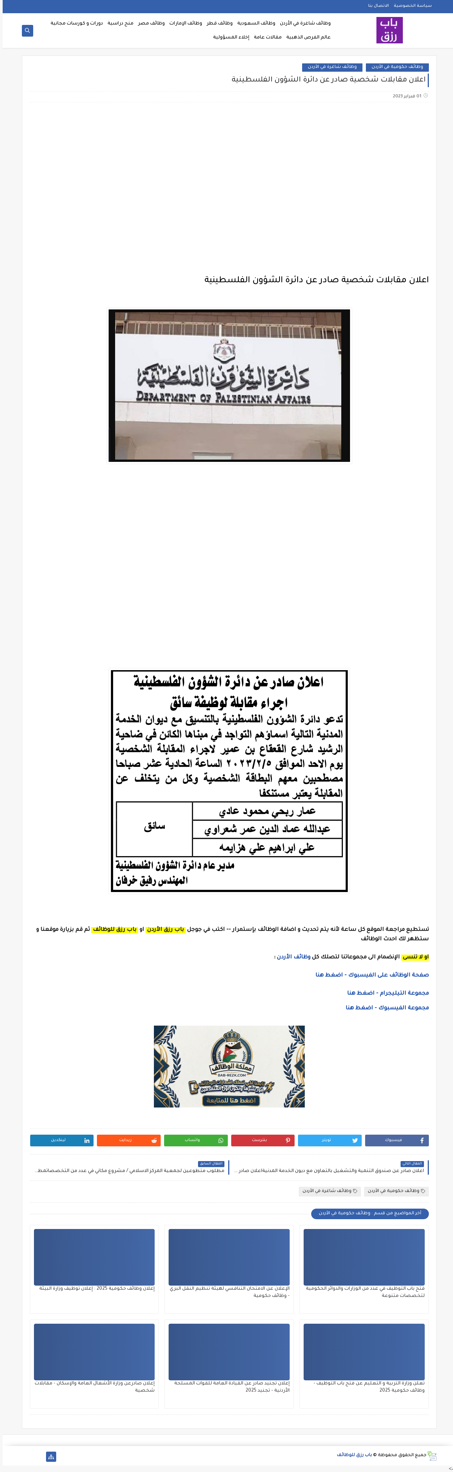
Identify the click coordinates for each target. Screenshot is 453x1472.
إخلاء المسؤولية (228, 37)
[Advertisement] (226, 168)
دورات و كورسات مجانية (74, 23)
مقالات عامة (265, 37)
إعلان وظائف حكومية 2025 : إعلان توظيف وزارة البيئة (94, 1289)
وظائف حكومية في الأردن (395, 67)
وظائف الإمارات (183, 23)
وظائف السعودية (254, 23)
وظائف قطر (217, 23)
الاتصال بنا (375, 6)
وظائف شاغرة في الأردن (302, 23)
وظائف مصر (148, 23)
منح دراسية (118, 23)
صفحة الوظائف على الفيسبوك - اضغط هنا (369, 976)
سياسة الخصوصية (410, 6)
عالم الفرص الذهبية (306, 37)
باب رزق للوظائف (351, 1455)
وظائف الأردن (291, 958)
